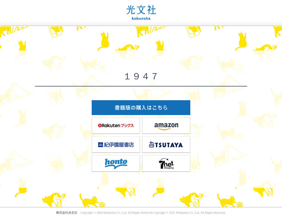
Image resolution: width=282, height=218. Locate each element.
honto (116, 163)
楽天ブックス (116, 125)
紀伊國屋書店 (116, 144)
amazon (166, 125)
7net (166, 163)
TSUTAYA (166, 144)
